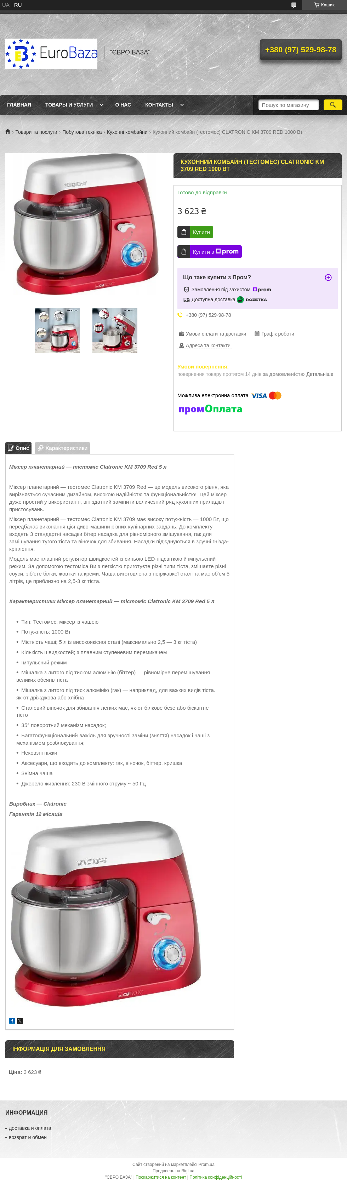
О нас (123, 105)
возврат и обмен (28, 1137)
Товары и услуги (69, 105)
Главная (19, 105)
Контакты (159, 105)
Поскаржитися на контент (161, 1177)
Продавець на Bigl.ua (173, 1170)
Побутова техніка (82, 132)
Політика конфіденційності (215, 1177)
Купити (201, 232)
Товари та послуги (36, 132)
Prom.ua (207, 1164)
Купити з (216, 251)
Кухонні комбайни (127, 132)
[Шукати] (333, 104)
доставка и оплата (30, 1128)
